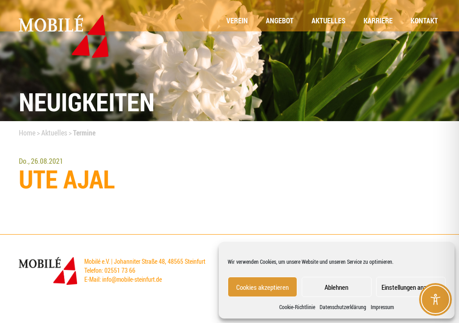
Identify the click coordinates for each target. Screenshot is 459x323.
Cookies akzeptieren (262, 287)
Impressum (382, 306)
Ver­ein (237, 21)
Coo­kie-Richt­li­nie (297, 306)
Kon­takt (424, 21)
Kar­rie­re (378, 21)
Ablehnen (336, 287)
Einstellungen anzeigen (410, 287)
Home (27, 133)
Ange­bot (280, 21)
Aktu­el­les (329, 21)
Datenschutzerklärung (343, 306)
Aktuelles (54, 133)
